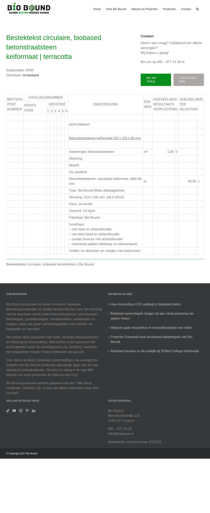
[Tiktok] (7, 410)
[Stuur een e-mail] (188, 80)
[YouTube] (14, 410)
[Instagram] (20, 410)
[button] (197, 8)
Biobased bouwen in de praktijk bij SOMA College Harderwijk (155, 351)
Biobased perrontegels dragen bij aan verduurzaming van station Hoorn (152, 316)
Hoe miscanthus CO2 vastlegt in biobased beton (146, 304)
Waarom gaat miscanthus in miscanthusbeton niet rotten (151, 327)
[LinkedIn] (33, 410)
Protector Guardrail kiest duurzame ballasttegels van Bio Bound (151, 339)
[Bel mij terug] (156, 80)
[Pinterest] (27, 410)
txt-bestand (31, 75)
